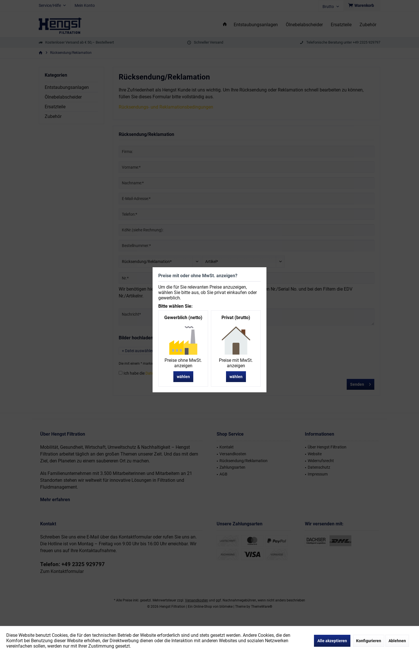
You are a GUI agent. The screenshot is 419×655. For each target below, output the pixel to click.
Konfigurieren (368, 640)
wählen (183, 376)
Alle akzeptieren (332, 640)
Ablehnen (397, 640)
